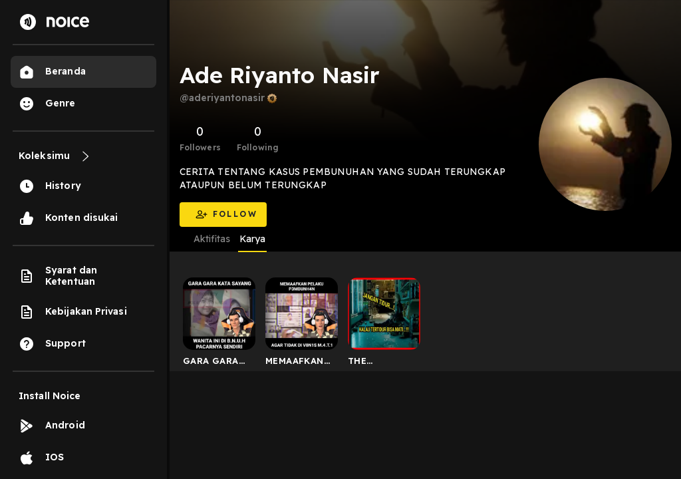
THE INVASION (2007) (372, 363)
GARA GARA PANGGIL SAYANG (211, 363)
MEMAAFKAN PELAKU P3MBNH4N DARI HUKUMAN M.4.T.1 (294, 363)
